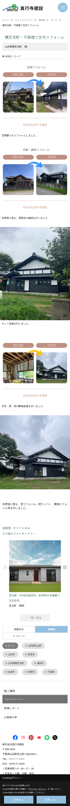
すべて (11, 645)
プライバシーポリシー (37, 789)
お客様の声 (10, 716)
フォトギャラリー (14, 698)
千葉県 (51, 671)
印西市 (31, 671)
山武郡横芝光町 (16, 662)
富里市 (31, 654)
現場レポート (12, 707)
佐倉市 (11, 671)
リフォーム (19, 636)
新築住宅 (19, 629)
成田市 (40, 662)
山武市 (11, 654)
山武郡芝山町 (34, 645)
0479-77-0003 (16, 758)
